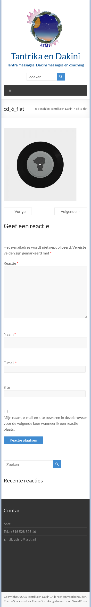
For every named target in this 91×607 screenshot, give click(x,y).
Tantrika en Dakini (45, 56)
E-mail (10, 362)
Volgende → (71, 211)
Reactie (11, 263)
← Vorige (17, 211)
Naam (10, 334)
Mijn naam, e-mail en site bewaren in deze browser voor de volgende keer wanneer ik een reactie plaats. (45, 423)
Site (7, 387)
